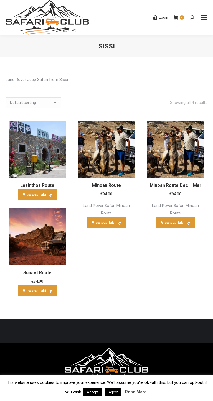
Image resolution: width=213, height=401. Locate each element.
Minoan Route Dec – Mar (175, 185)
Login (160, 17)
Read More (136, 391)
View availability (37, 194)
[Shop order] (33, 102)
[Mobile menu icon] (203, 17)
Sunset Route (37, 272)
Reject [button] (113, 392)
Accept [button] (92, 392)
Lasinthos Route (37, 185)
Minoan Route (106, 185)
